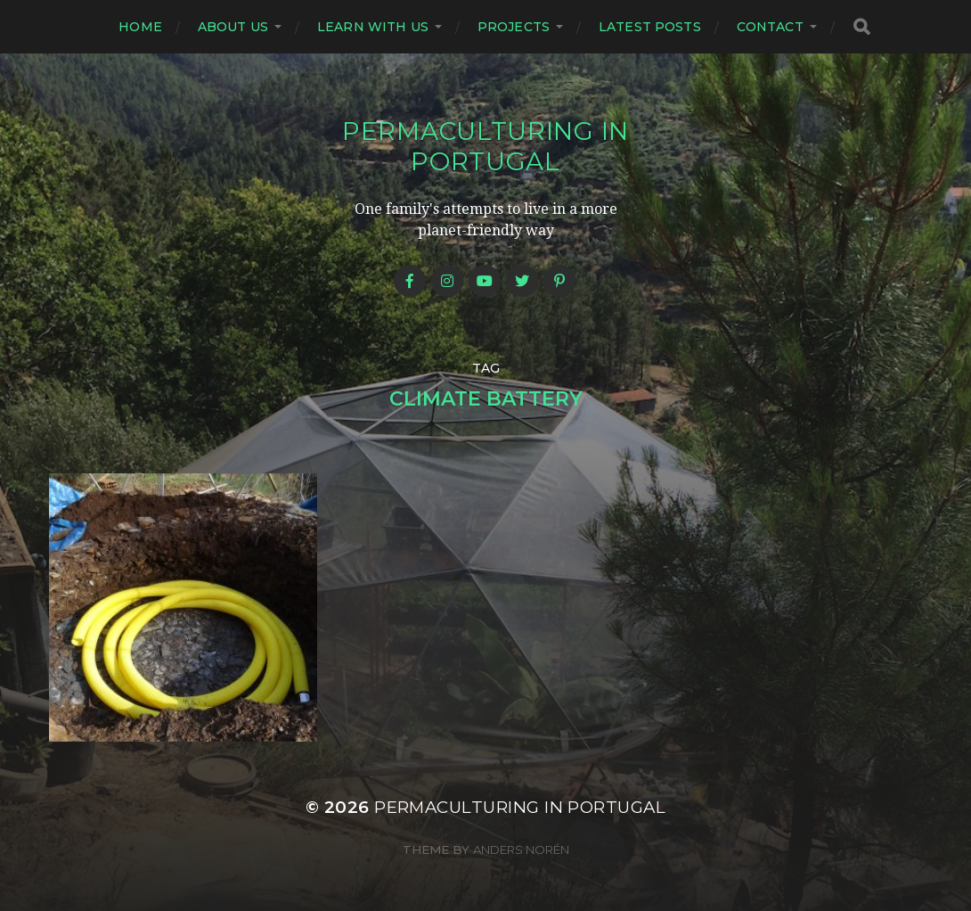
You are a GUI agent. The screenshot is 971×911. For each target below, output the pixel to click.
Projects (513, 27)
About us (233, 27)
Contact (770, 27)
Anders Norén (521, 849)
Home (140, 27)
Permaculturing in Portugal (485, 146)
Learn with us (372, 27)
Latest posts (650, 27)
